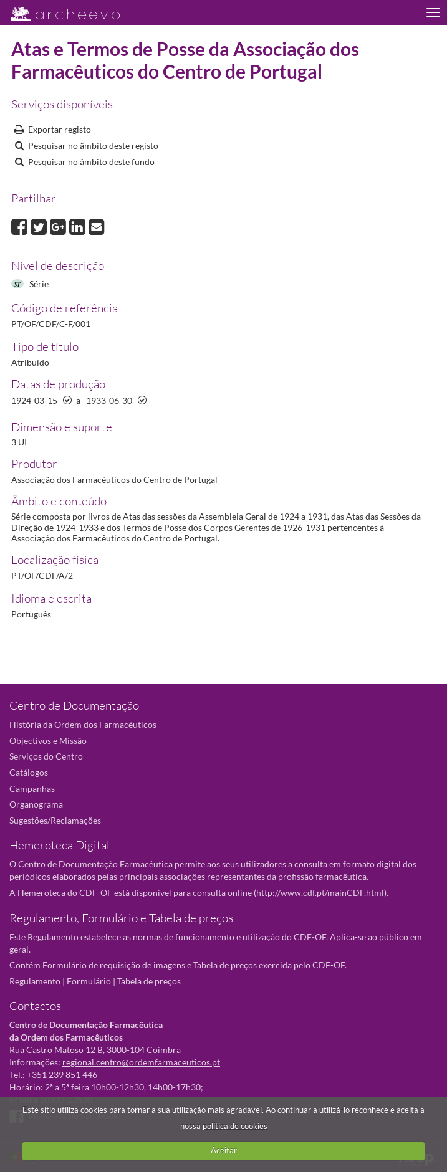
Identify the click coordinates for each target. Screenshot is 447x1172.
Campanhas (32, 788)
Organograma (36, 804)
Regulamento (34, 981)
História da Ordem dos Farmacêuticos (82, 724)
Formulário (89, 981)
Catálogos (28, 772)
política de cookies (235, 1126)
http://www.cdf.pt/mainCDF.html (320, 892)
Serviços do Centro (46, 756)
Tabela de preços (149, 981)
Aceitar (224, 1150)
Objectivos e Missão (48, 740)
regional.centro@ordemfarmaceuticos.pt (141, 1062)
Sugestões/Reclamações (55, 820)
